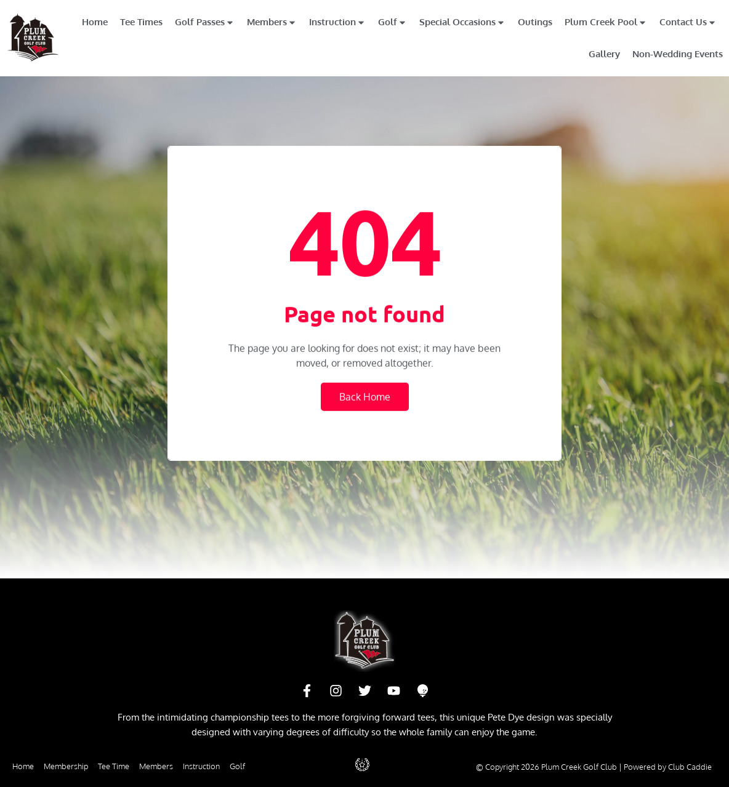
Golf (392, 22)
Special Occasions (462, 22)
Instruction (337, 22)
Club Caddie (690, 767)
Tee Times (141, 22)
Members (272, 22)
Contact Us (688, 22)
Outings (535, 22)
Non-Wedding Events (677, 54)
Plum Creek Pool (606, 22)
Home (95, 22)
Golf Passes (205, 22)
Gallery (604, 54)
